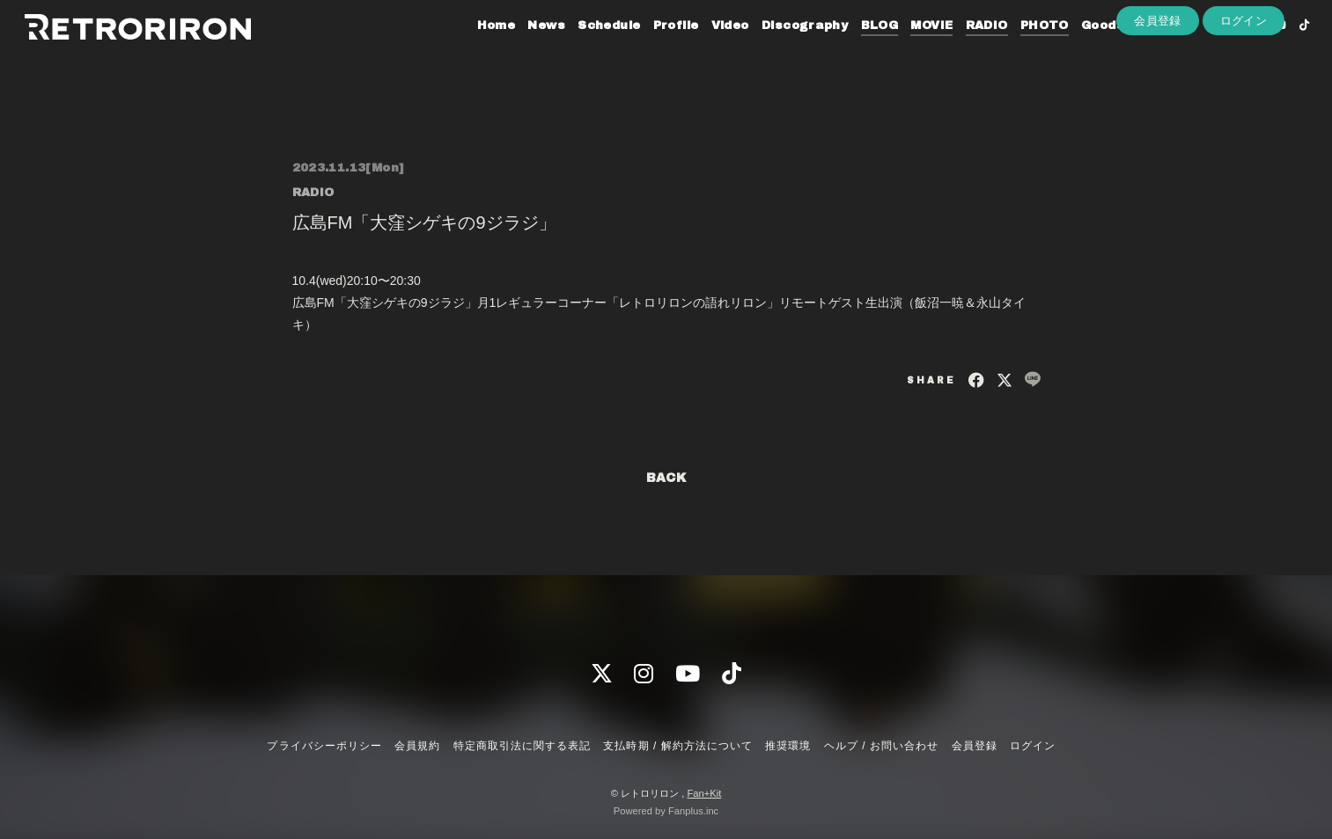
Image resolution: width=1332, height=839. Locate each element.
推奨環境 (788, 746)
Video (704, 51)
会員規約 (417, 746)
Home (470, 51)
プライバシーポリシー (324, 746)
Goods (1076, 51)
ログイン (1244, 80)
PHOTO (1018, 51)
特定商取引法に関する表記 (522, 746)
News (521, 51)
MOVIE (906, 51)
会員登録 (1157, 80)
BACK (666, 478)
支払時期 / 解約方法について (678, 746)
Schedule (583, 51)
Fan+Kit (704, 793)
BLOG (853, 51)
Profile (650, 51)
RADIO (960, 51)
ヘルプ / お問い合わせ (881, 746)
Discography (778, 51)
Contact (1139, 51)
